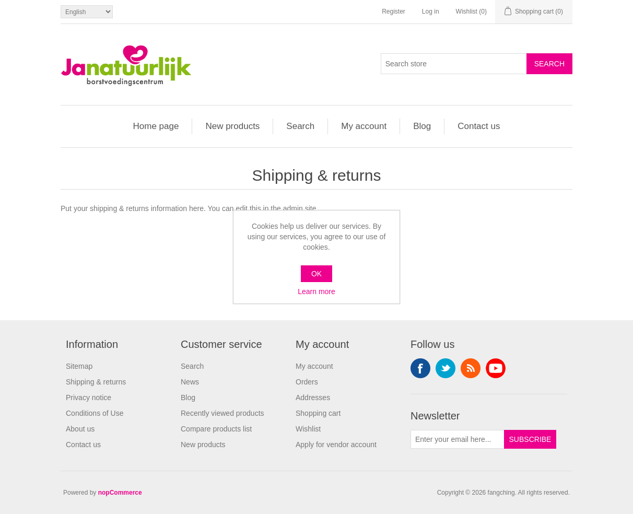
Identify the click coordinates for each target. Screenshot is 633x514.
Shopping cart (318, 413)
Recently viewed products (222, 413)
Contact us (479, 126)
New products (232, 126)
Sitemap (79, 366)
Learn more (316, 291)
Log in (430, 11)
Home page (156, 126)
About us (80, 429)
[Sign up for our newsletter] (458, 439)
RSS (470, 368)
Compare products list (216, 429)
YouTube (496, 368)
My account (363, 126)
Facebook (420, 368)
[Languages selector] (87, 11)
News (190, 382)
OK (316, 274)
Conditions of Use (95, 413)
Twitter (445, 368)
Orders (307, 382)
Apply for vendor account (336, 444)
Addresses (313, 397)
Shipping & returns (96, 382)
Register (393, 11)
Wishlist (308, 429)
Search (300, 126)
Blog (422, 126)
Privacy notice (88, 397)
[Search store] (454, 63)
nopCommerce (120, 492)
